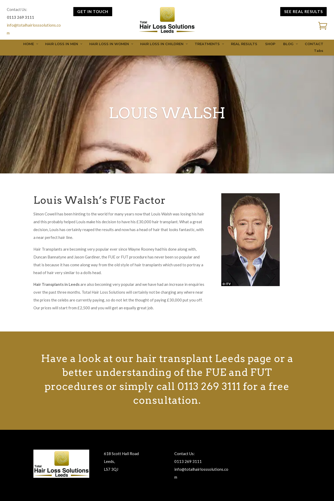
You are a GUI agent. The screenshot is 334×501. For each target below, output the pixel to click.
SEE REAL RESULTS (303, 11)
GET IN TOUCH (92, 11)
